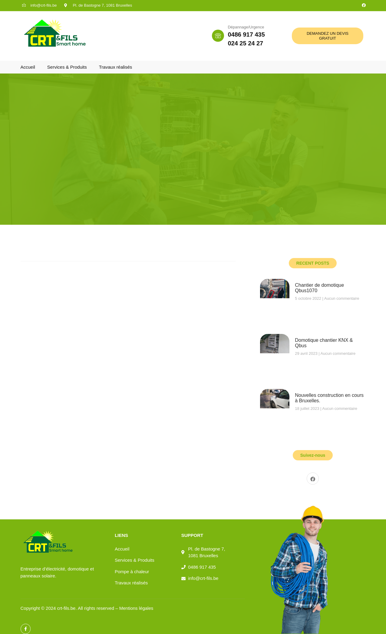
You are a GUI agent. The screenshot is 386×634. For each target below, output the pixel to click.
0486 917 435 (246, 34)
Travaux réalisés (115, 67)
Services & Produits (67, 67)
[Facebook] (313, 478)
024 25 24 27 (245, 43)
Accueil (28, 67)
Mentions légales (136, 608)
